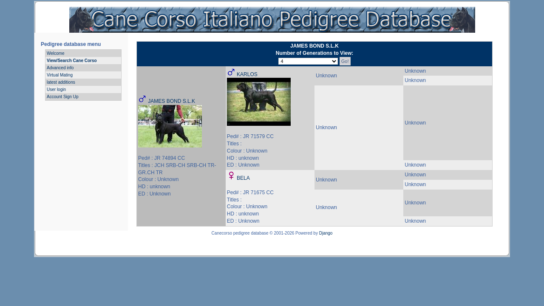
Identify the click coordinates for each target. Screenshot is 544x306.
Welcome (56, 53)
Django (326, 233)
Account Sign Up (63, 96)
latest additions (61, 82)
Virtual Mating (60, 75)
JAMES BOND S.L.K (171, 101)
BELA (243, 178)
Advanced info (60, 67)
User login (56, 89)
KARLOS (247, 74)
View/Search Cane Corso (72, 60)
